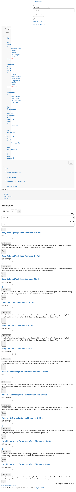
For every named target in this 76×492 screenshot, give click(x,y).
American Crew (16, 49)
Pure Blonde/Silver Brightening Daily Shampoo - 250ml (26, 464)
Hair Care (6, 194)
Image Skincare (16, 77)
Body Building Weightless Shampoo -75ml (20, 279)
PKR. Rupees (38, 1)
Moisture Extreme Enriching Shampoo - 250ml (22, 418)
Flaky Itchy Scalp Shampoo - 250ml (17, 325)
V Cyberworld (39, 488)
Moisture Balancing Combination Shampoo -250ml (24, 395)
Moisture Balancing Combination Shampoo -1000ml (25, 372)
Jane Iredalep (15, 98)
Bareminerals (15, 79)
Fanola (13, 57)
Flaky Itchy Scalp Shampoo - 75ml (17, 348)
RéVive (13, 75)
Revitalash (14, 102)
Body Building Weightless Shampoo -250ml (21, 256)
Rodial (13, 85)
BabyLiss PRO (15, 126)
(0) (2, 241)
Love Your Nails (16, 100)
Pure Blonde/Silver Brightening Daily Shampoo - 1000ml (27, 441)
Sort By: (71, 214)
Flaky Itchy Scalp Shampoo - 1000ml (18, 302)
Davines (13, 51)
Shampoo (6, 198)
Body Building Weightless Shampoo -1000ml (21, 233)
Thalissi (13, 83)
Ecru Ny (13, 53)
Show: (72, 221)
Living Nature (15, 81)
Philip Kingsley (15, 55)
